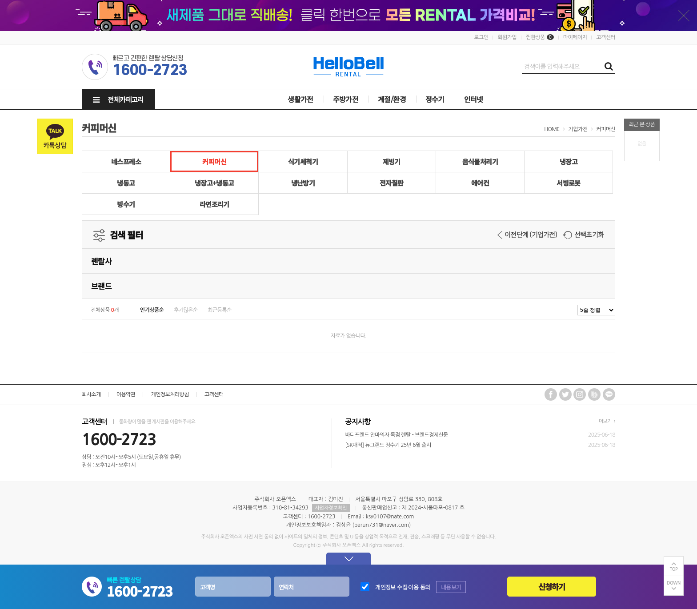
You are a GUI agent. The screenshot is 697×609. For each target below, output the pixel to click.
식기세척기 (303, 161)
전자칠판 (392, 182)
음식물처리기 (480, 161)
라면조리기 (214, 204)
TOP (674, 569)
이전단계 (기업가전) (527, 234)
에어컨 (480, 182)
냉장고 (568, 161)
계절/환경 (392, 99)
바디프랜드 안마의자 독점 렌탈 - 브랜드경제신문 (396, 435)
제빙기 (392, 161)
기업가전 (578, 129)
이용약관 (126, 394)
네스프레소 (126, 161)
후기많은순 (185, 310)
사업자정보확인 (331, 508)
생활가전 (300, 99)
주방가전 (346, 99)
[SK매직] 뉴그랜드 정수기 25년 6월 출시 (388, 445)
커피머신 (605, 129)
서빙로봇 (569, 182)
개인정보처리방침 (169, 394)
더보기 (607, 421)
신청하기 (551, 586)
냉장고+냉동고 (214, 182)
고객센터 (605, 37)
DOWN (674, 583)
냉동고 (126, 182)
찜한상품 (535, 37)
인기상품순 (152, 310)
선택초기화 (583, 234)
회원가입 (507, 37)
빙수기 (126, 204)
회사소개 (91, 394)
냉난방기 (303, 182)
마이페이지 (575, 37)
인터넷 (473, 99)
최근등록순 (219, 310)
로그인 (481, 37)
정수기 (435, 99)
